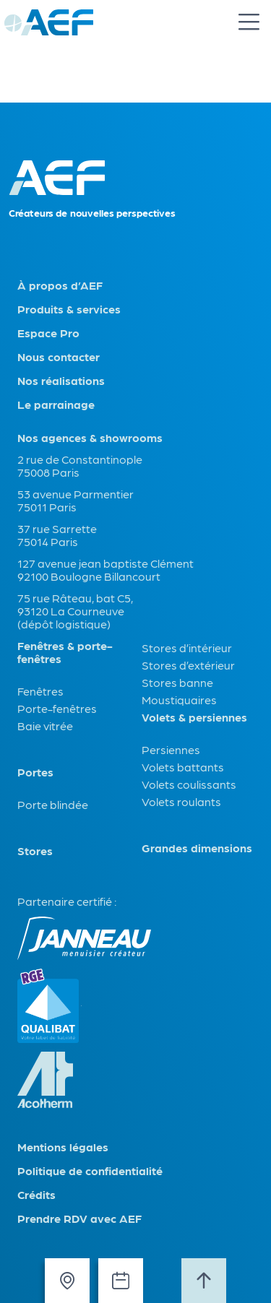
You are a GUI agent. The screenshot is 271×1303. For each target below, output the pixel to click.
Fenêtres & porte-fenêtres (65, 652)
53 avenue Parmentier (75, 493)
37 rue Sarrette (57, 528)
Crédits (36, 1194)
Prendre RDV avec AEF (79, 1218)
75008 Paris (48, 472)
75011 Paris (47, 506)
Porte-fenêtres (57, 708)
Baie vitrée (45, 725)
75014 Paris (47, 541)
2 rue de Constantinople (79, 459)
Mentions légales (62, 1146)
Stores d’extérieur (188, 664)
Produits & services (69, 309)
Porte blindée (52, 804)
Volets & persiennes (194, 717)
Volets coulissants (189, 784)
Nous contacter (58, 356)
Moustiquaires (179, 699)
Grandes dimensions (197, 847)
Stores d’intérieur (187, 647)
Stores (35, 850)
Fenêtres (40, 690)
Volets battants (183, 766)
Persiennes (171, 749)
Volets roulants (181, 801)
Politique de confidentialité (90, 1170)
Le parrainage (56, 404)
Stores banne (177, 682)
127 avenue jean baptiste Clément (105, 563)
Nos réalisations (61, 380)
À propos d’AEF (60, 285)
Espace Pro (48, 332)
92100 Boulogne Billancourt (88, 576)
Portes (35, 772)
